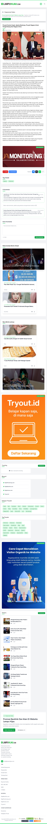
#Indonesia (11, 181)
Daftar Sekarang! (9, 730)
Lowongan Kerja (33, 508)
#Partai (10, 527)
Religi (9, 508)
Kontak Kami (4, 772)
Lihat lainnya (41, 465)
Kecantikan (14, 508)
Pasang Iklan (4, 770)
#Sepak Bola (13, 525)
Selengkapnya (21, 730)
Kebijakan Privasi (5, 813)
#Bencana (17, 530)
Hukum (42, 506)
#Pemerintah (6, 532)
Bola (9, 506)
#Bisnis (15, 527)
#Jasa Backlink (20, 532)
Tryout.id (6, 494)
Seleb (12, 511)
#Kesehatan (18, 522)
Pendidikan (26, 508)
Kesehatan (14, 506)
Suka (5, 172)
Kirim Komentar (39, 237)
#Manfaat (5, 527)
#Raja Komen (10, 530)
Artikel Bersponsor (5, 767)
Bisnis (19, 506)
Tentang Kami (4, 775)
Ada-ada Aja (28, 511)
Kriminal (37, 506)
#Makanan (13, 532)
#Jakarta (5, 181)
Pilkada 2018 (6, 511)
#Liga (19, 525)
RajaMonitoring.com (8, 482)
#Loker (26, 532)
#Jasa (23, 525)
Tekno (20, 508)
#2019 (4, 530)
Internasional (30, 506)
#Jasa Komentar (22, 527)
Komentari (12, 172)
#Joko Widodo (6, 525)
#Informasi (5, 522)
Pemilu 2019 (17, 511)
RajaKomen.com (7, 490)
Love (23, 511)
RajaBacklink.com (8, 486)
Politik (4, 506)
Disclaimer (3, 811)
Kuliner (4, 508)
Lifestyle (24, 506)
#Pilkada (5, 535)
